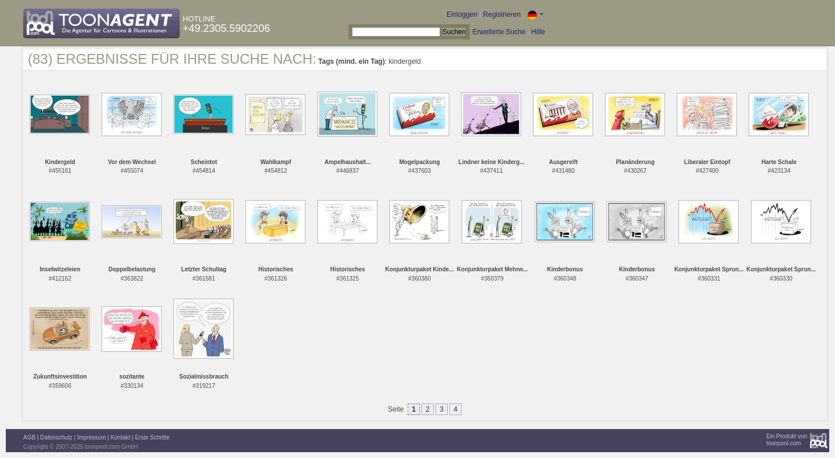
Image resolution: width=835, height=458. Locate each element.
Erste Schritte (152, 437)
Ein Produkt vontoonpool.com (786, 439)
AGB (29, 437)
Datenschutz (56, 437)
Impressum (91, 437)
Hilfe (538, 32)
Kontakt (120, 437)
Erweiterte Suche (499, 32)
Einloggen (461, 14)
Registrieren (502, 14)
